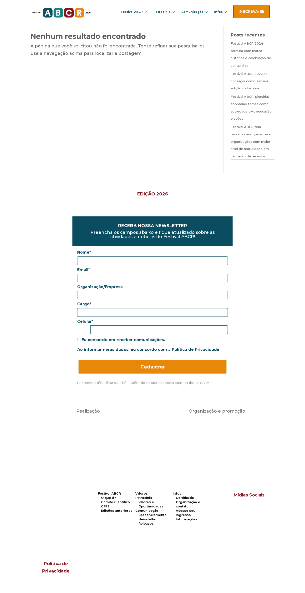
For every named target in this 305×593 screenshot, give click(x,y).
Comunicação (192, 12)
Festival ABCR (132, 12)
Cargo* (84, 304)
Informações (186, 519)
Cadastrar (152, 367)
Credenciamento (152, 515)
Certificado (185, 498)
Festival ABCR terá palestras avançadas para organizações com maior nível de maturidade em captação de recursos (251, 141)
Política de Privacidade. (197, 349)
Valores (141, 493)
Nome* (84, 252)
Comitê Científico (115, 502)
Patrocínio (162, 12)
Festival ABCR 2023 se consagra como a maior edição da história (249, 81)
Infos (218, 12)
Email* (83, 269)
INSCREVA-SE (251, 11)
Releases (146, 523)
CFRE (105, 506)
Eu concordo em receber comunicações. (121, 339)
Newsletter (147, 519)
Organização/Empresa (100, 287)
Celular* (85, 321)
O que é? (108, 498)
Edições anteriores (116, 510)
